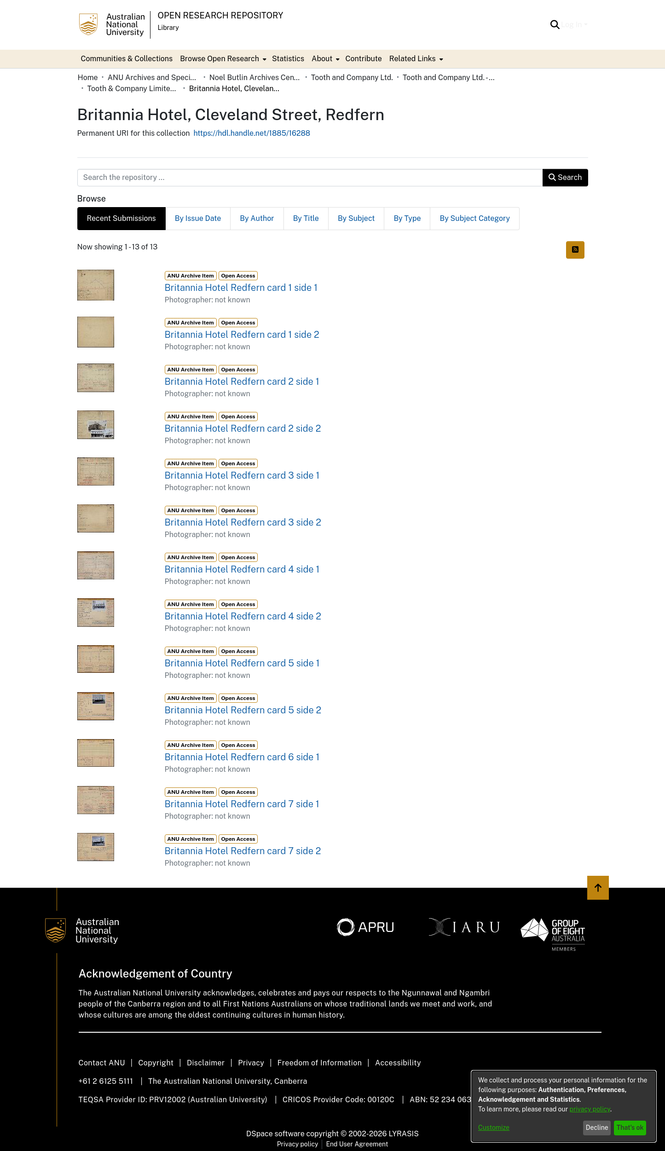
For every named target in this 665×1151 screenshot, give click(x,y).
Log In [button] (572, 24)
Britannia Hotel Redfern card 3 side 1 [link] (242, 475)
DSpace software (275, 1133)
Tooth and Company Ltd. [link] (352, 77)
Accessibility (398, 1062)
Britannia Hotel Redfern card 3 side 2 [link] (243, 522)
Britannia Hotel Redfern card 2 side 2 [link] (243, 428)
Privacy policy (297, 1144)
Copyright (155, 1062)
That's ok (630, 1127)
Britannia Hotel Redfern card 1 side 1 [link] (241, 287)
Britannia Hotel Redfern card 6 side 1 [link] (242, 757)
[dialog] (564, 1106)
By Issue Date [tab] (198, 218)
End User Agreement (357, 1144)
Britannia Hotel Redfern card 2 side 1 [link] (242, 381)
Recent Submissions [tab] (121, 218)
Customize (493, 1127)
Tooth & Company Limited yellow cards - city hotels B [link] (133, 88)
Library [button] (168, 27)
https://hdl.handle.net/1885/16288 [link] (251, 133)
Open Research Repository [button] (220, 15)
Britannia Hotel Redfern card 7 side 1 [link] (242, 804)
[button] (555, 24)
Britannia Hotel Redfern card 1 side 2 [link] (242, 334)
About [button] (322, 58)
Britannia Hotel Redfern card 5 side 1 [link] (242, 663)
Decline (597, 1127)
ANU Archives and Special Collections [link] (154, 77)
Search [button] (565, 177)
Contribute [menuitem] (363, 58)
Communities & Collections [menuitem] (127, 58)
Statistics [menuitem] (288, 58)
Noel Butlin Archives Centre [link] (255, 77)
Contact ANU (102, 1062)
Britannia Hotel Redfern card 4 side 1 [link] (242, 569)
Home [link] (88, 77)
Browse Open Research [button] (219, 58)
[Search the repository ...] (310, 177)
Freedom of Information (320, 1062)
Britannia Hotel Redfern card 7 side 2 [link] (243, 850)
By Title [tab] (306, 218)
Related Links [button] (412, 58)
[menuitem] (222, 59)
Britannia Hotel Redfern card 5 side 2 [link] (243, 710)
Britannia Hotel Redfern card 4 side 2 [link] (243, 616)
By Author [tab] (257, 218)
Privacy (251, 1062)
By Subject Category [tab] (474, 218)
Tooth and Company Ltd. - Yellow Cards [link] (449, 77)
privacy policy (590, 1109)
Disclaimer (206, 1062)
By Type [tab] (407, 218)
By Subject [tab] (356, 218)
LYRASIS (403, 1133)
